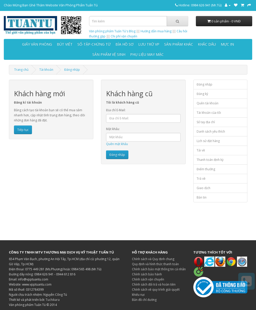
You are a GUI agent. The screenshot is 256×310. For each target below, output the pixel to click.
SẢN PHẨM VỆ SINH (108, 54)
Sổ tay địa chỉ (206, 122)
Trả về (201, 178)
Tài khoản (46, 69)
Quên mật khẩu (117, 144)
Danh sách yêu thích (211, 131)
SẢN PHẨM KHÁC (178, 44)
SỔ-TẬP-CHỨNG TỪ (94, 44)
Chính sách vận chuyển (148, 279)
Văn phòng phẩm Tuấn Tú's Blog (112, 31)
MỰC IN (227, 44)
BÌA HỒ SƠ (124, 44)
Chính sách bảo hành (147, 274)
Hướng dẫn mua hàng (156, 31)
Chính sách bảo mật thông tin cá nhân (159, 269)
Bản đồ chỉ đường (144, 300)
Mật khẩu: (113, 129)
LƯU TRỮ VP (148, 44)
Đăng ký (202, 94)
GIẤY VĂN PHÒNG (37, 44)
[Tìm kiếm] (177, 21)
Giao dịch (203, 188)
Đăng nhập (72, 69)
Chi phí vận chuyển (124, 36)
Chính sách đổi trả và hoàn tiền (154, 284)
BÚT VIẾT (65, 44)
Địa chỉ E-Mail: (116, 110)
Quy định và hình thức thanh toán (155, 264)
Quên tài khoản (207, 103)
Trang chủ (21, 69)
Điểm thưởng (206, 169)
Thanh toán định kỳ (210, 160)
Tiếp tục (23, 130)
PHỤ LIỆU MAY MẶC (147, 54)
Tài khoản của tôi (209, 112)
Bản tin (202, 197)
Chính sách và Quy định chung (153, 259)
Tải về (201, 150)
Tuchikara (53, 300)
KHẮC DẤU (207, 44)
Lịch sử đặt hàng (208, 141)
